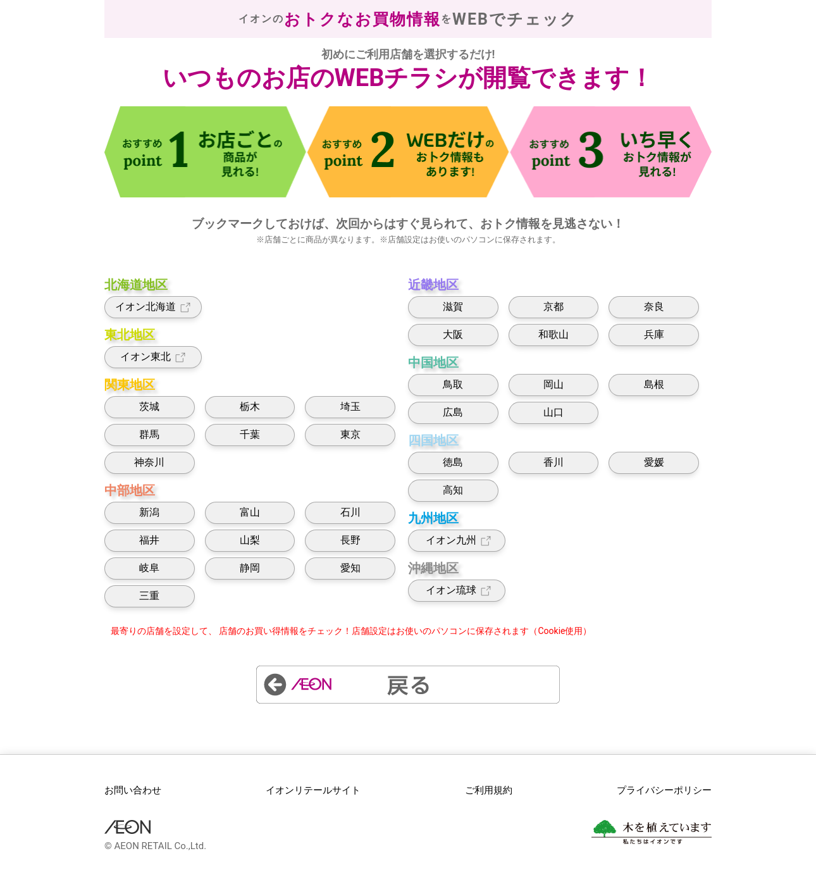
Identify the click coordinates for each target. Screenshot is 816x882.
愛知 (350, 568)
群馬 (149, 434)
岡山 (553, 384)
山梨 (250, 540)
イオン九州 (457, 540)
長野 (350, 540)
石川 (350, 512)
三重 (149, 596)
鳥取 (453, 384)
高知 (453, 490)
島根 (654, 384)
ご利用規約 (488, 790)
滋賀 (453, 307)
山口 (553, 412)
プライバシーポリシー (664, 790)
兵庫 (654, 334)
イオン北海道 (153, 307)
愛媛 (654, 462)
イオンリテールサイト (313, 790)
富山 (250, 512)
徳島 (453, 462)
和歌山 (553, 334)
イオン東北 (153, 357)
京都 (553, 307)
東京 (350, 434)
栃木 (250, 407)
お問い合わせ (132, 790)
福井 (149, 540)
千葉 (250, 434)
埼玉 (350, 407)
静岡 (250, 568)
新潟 (149, 512)
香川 (553, 462)
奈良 (654, 307)
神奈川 (149, 462)
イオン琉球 (457, 590)
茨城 (149, 407)
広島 (453, 412)
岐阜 (149, 568)
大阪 (453, 334)
